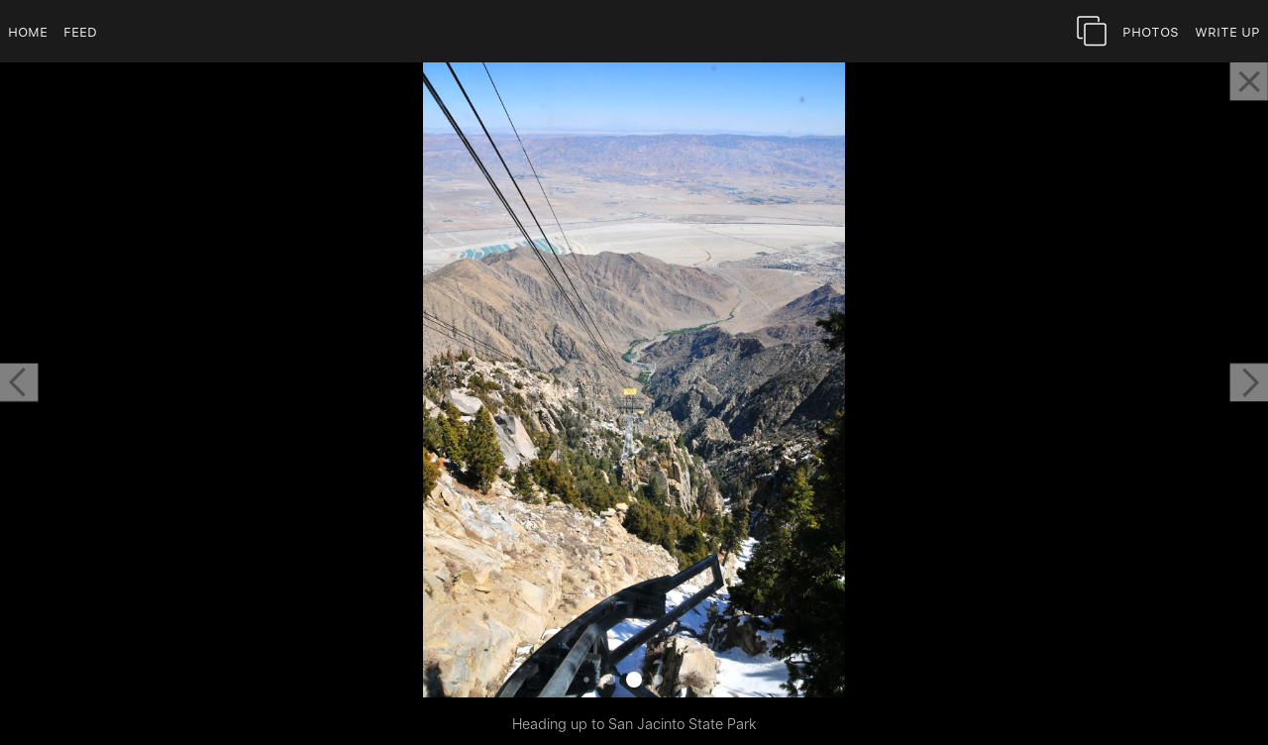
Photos (1150, 31)
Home (28, 31)
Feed (80, 31)
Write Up (1227, 31)
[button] (19, 382)
